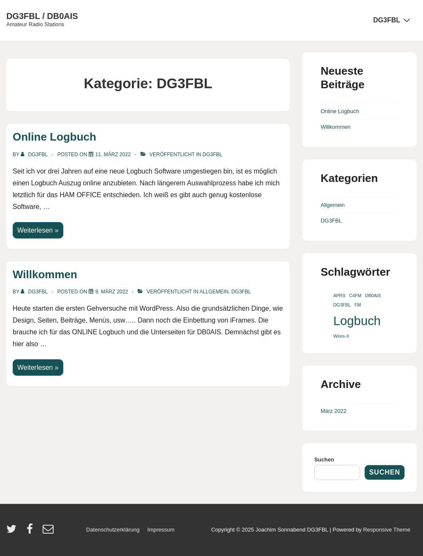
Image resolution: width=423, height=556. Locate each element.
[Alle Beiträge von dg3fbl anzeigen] (35, 154)
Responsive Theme (386, 529)
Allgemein (214, 292)
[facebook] (32, 532)
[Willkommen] (111, 292)
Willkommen (45, 274)
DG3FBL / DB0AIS (42, 16)
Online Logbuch (54, 136)
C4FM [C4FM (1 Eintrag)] (355, 295)
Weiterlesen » (38, 231)
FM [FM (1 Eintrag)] (357, 304)
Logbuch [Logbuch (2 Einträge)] (357, 321)
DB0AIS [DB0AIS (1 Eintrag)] (373, 295)
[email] (49, 532)
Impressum (160, 529)
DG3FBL (392, 20)
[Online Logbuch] (113, 154)
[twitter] (13, 532)
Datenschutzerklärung (112, 529)
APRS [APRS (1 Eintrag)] (339, 295)
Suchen (324, 459)
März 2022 (333, 411)
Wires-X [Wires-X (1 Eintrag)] (341, 336)
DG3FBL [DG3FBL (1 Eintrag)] (341, 304)
